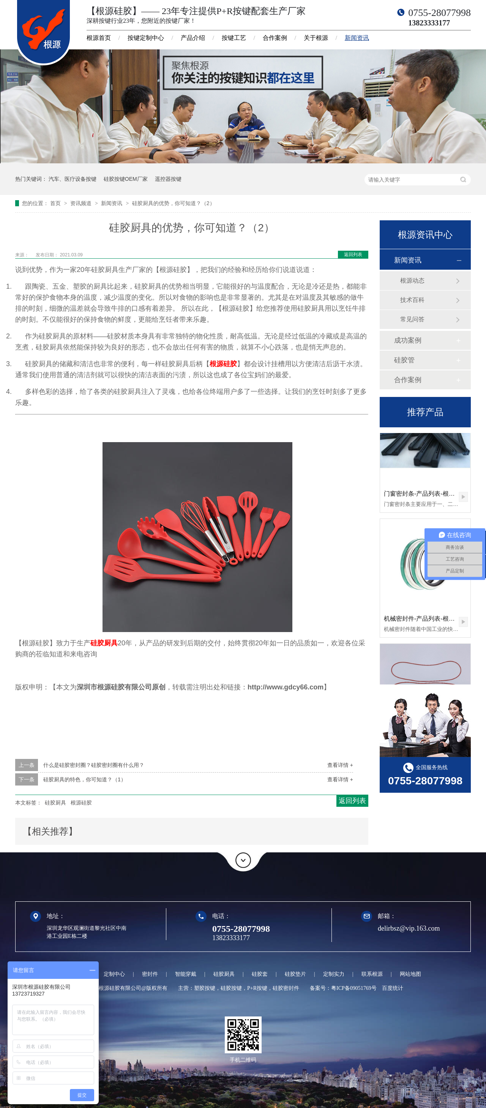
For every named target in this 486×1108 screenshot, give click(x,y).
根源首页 (99, 38)
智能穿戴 (185, 974)
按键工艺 (234, 38)
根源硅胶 (223, 364)
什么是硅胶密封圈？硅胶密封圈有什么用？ (93, 765)
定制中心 (114, 974)
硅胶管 (404, 360)
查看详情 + (340, 765)
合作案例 (275, 38)
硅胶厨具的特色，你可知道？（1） (84, 779)
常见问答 (412, 319)
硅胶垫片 (295, 974)
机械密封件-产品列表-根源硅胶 (425, 621)
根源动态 (412, 280)
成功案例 (407, 340)
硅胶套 (260, 974)
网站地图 (410, 974)
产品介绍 (193, 38)
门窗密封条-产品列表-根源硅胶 (425, 496)
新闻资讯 (357, 38)
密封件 (150, 974)
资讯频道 (81, 203)
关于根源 (316, 38)
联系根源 (372, 974)
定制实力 (333, 974)
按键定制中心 (146, 38)
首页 (56, 203)
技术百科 (412, 300)
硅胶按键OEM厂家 (126, 179)
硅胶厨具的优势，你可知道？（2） (173, 203)
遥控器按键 (168, 179)
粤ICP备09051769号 (354, 988)
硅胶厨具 (104, 643)
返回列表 (353, 254)
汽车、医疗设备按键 (72, 179)
